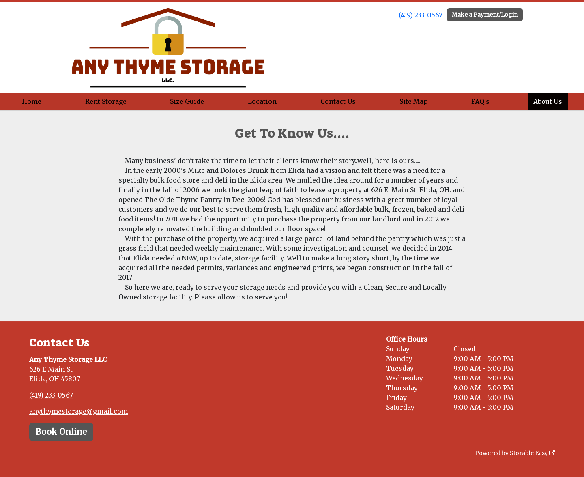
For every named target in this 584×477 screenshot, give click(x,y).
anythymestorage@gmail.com (78, 411)
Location (262, 101)
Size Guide (187, 101)
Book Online (61, 432)
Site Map (413, 101)
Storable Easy (532, 453)
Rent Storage (106, 101)
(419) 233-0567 (420, 15)
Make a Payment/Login (485, 14)
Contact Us (338, 101)
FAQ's (480, 101)
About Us (547, 101)
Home (31, 101)
